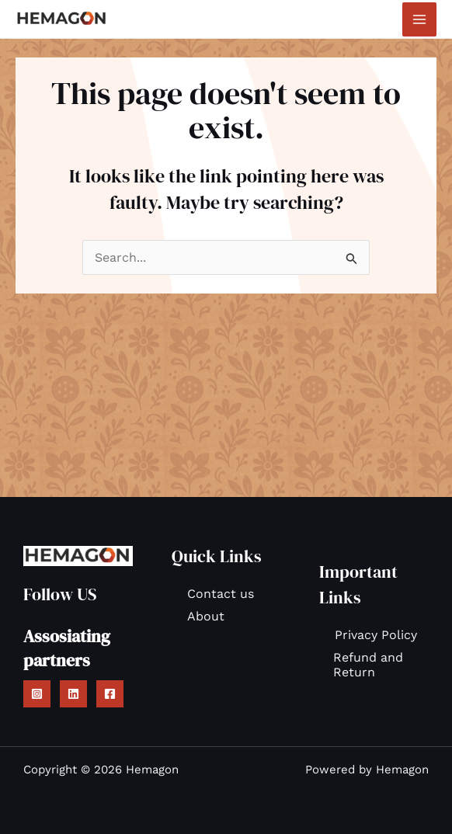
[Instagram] (36, 693)
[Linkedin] (73, 693)
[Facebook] (109, 693)
